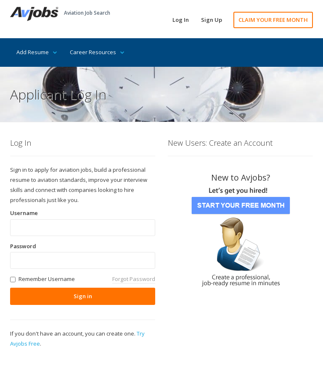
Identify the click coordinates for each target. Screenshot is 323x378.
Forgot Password (133, 279)
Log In (180, 20)
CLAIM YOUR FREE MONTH (273, 20)
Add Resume (36, 52)
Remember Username (47, 279)
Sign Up (211, 20)
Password (23, 246)
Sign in (83, 296)
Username (24, 213)
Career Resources (97, 52)
